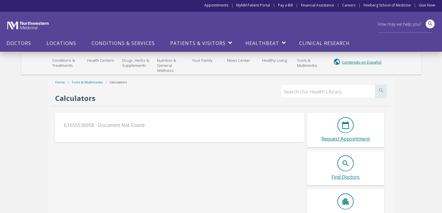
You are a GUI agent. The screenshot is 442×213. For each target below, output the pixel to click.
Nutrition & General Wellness (166, 65)
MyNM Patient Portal (253, 5)
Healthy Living (274, 60)
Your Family (202, 60)
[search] (328, 91)
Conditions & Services (123, 43)
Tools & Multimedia (307, 63)
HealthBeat (262, 43)
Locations (61, 43)
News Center (238, 60)
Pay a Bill (285, 5)
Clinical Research (324, 43)
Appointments (216, 5)
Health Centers (100, 60)
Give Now (427, 5)
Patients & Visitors (198, 43)
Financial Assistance (317, 5)
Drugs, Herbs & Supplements (135, 63)
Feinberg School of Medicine (387, 5)
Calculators (118, 82)
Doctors (19, 43)
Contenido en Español (362, 62)
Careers (348, 5)
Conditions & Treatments (63, 63)
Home (60, 82)
